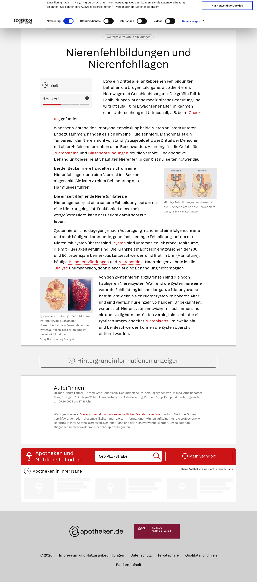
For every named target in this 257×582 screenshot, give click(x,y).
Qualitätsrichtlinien (201, 555)
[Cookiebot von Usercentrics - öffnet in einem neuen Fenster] (23, 44)
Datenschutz (141, 555)
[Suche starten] (157, 456)
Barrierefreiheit (128, 564)
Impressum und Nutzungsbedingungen (91, 555)
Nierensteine (66, 153)
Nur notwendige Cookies (227, 28)
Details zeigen (191, 44)
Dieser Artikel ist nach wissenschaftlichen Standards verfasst (121, 414)
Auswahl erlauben (227, 18)
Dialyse (61, 268)
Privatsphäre (168, 555)
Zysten (119, 243)
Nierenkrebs (156, 321)
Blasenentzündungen (108, 153)
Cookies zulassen (227, 8)
